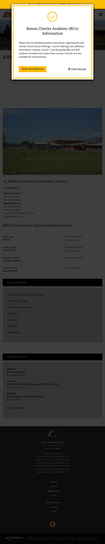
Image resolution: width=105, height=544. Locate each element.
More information (32, 69)
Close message (78, 68)
